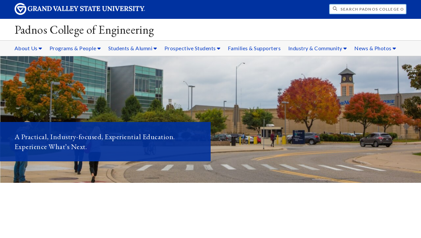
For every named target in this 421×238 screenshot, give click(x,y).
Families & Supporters (254, 48)
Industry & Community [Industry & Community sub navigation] (317, 48)
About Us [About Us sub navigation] (28, 48)
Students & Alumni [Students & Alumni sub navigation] (132, 48)
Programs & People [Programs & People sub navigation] (75, 48)
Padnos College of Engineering (84, 29)
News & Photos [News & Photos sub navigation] (375, 48)
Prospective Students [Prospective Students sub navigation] (192, 48)
